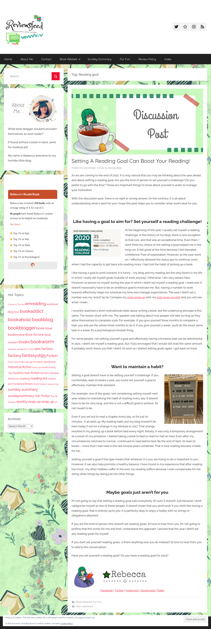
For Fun (125, 59)
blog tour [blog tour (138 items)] (13, 311)
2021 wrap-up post (168, 297)
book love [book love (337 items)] (44, 328)
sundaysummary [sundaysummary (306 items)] (21, 396)
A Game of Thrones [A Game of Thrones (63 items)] (16, 304)
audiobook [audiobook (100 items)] (52, 304)
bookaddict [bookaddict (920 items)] (31, 311)
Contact (46, 59)
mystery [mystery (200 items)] (18, 373)
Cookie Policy (66, 623)
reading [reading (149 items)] (25, 378)
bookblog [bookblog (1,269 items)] (42, 319)
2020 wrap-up (136, 297)
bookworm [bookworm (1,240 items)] (42, 341)
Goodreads (148, 590)
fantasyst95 (114, 167)
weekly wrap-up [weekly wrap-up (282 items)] (28, 402)
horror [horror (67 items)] (35, 367)
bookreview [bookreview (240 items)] (16, 334)
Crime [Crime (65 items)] (31, 349)
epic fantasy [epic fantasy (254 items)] (43, 349)
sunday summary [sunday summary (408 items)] (23, 389)
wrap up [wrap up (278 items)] (47, 402)
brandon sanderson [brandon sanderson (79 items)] (18, 349)
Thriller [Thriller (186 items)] (45, 396)
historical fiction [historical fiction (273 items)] (19, 367)
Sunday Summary (99, 59)
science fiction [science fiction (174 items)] (23, 383)
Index (168, 59)
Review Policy (147, 59)
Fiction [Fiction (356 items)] (52, 356)
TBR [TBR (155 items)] (37, 396)
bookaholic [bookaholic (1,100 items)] (19, 319)
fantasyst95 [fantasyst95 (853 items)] (34, 355)
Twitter (119, 590)
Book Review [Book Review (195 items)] (34, 334)
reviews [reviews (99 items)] (52, 378)
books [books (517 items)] (24, 342)
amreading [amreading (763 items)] (35, 303)
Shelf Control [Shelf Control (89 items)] (40, 384)
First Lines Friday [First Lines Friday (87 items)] (16, 362)
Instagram (132, 590)
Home (8, 59)
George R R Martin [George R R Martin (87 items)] (34, 362)
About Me (26, 59)
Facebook (106, 590)
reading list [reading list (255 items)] (38, 378)
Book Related (70, 59)
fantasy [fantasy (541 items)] (14, 355)
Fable (160, 590)
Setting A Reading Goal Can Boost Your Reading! (131, 161)
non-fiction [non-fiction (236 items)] (32, 373)
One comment (84, 606)
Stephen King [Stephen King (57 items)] (53, 384)
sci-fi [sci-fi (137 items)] (11, 383)
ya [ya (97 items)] (55, 402)
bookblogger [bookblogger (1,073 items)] (22, 328)
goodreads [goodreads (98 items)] (50, 362)
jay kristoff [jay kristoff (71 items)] (43, 367)
